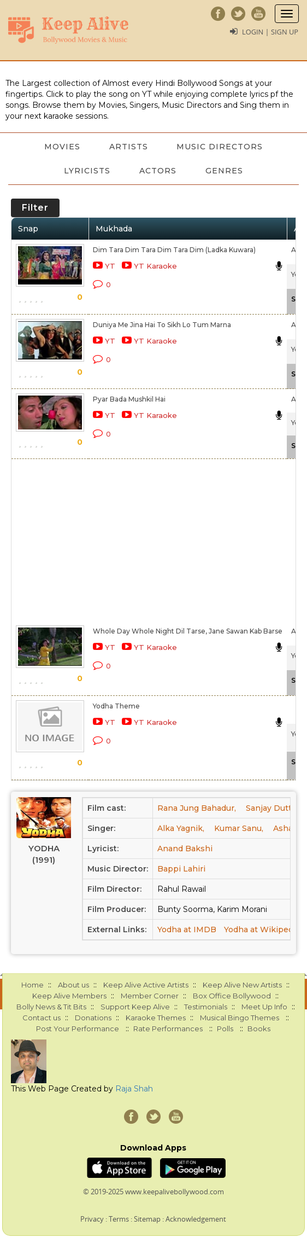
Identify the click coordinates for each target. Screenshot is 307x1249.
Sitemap (147, 1219)
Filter (35, 207)
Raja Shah (134, 1089)
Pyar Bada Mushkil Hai (129, 399)
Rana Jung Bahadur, (196, 808)
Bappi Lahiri (181, 869)
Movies (61, 147)
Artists (128, 147)
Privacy (92, 1219)
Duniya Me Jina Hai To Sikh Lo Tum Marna (162, 325)
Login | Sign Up (269, 32)
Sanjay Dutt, (269, 808)
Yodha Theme (116, 706)
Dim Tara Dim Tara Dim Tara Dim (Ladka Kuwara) (174, 250)
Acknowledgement (196, 1219)
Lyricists (85, 171)
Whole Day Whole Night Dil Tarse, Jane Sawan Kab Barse (187, 631)
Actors (157, 171)
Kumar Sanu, (238, 828)
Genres (226, 171)
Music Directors (222, 147)
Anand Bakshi (184, 848)
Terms (119, 1219)
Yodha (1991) (44, 854)
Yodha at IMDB (186, 929)
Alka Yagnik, (180, 828)
